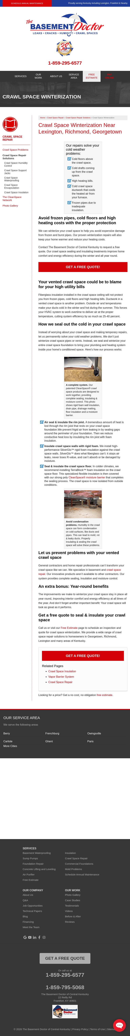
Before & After (73, 916)
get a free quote (65, 958)
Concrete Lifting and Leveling (39, 869)
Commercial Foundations (79, 863)
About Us (28, 894)
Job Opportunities (33, 905)
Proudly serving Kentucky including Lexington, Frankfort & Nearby (97, 3)
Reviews (70, 921)
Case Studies (72, 900)
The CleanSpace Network (12, 198)
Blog (25, 916)
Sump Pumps (30, 858)
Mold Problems (73, 869)
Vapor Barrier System (61, 676)
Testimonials (72, 905)
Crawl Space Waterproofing (11, 179)
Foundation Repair (33, 863)
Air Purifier (29, 874)
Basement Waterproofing (37, 853)
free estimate (104, 695)
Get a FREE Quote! (83, 267)
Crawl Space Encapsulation (11, 186)
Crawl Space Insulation (62, 671)
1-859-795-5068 (65, 987)
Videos (69, 911)
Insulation (70, 853)
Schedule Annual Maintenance (27, 3)
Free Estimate (69, 627)
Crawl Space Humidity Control (16, 164)
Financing (28, 921)
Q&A (25, 900)
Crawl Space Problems (15, 149)
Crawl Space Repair (60, 682)
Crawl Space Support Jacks (15, 172)
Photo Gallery (10, 205)
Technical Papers (32, 911)
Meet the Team (31, 927)
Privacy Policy (80, 1029)
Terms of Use (97, 1029)
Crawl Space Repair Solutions (14, 157)
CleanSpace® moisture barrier (87, 477)
